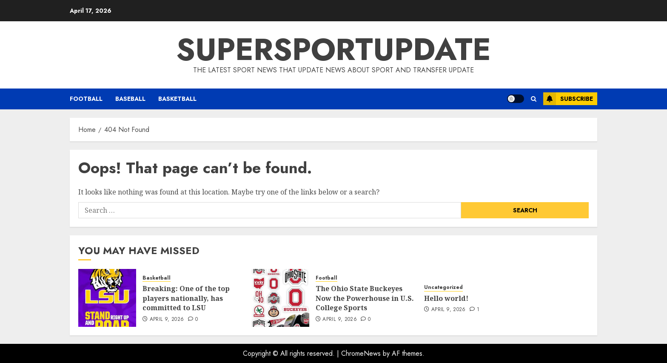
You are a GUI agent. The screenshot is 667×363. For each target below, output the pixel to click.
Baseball (130, 98)
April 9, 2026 (167, 319)
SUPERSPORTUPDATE (333, 49)
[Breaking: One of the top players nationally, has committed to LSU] (107, 298)
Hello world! (446, 298)
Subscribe (568, 98)
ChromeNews (361, 353)
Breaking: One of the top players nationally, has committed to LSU (186, 298)
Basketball (177, 98)
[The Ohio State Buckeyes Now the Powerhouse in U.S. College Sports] (280, 298)
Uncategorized (443, 287)
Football (86, 98)
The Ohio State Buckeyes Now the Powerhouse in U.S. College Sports (365, 298)
